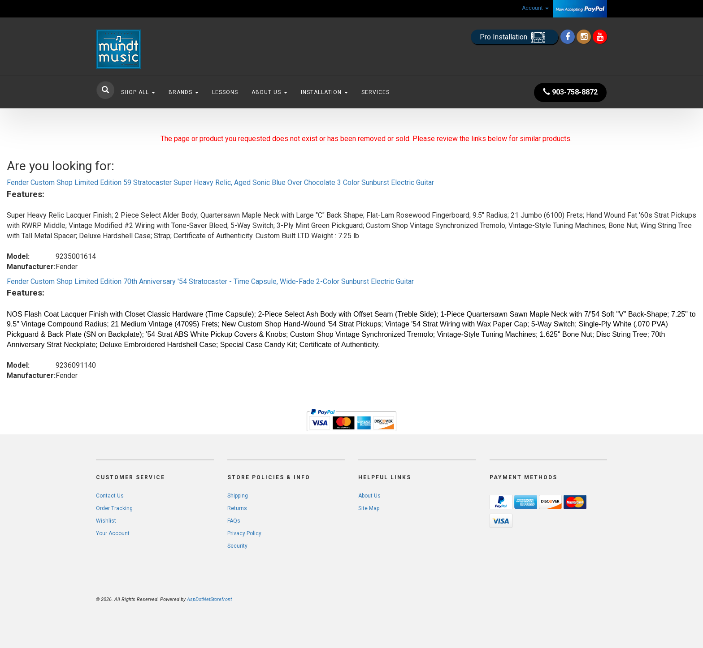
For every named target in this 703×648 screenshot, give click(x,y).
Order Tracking (114, 508)
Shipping (237, 496)
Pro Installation (514, 37)
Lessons (225, 92)
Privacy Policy (244, 533)
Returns (237, 508)
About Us (269, 92)
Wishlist (106, 521)
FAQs (233, 521)
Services (375, 92)
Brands (184, 92)
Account (535, 8)
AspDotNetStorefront (209, 599)
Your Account (113, 533)
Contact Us (110, 496)
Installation (324, 92)
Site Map (368, 508)
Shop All (138, 92)
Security (237, 546)
